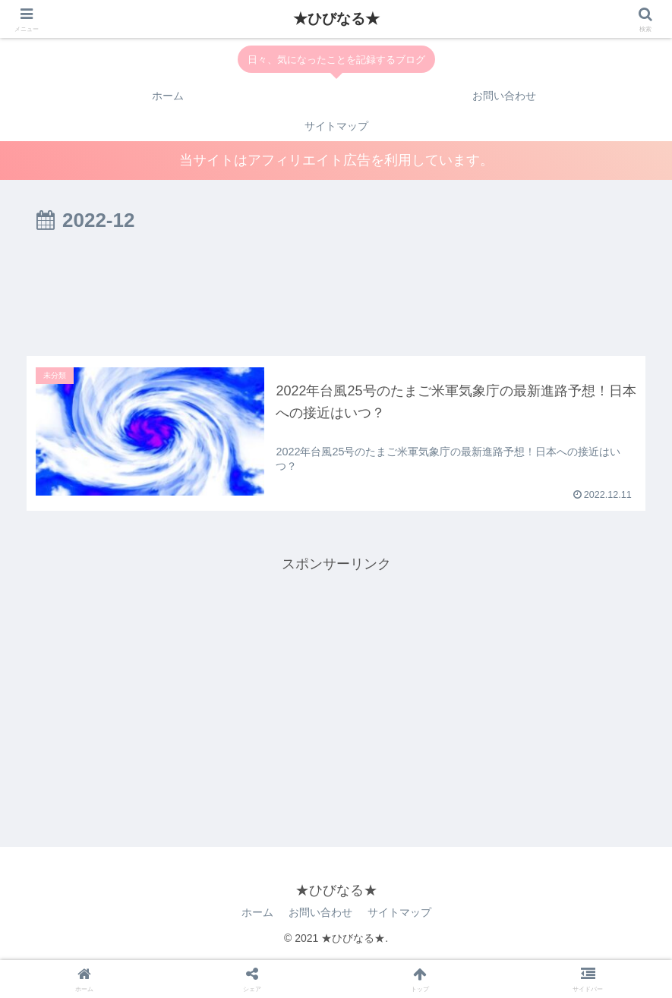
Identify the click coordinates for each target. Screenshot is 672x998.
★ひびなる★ (336, 19)
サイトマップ (399, 912)
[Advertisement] (336, 297)
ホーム (257, 912)
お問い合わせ (320, 912)
